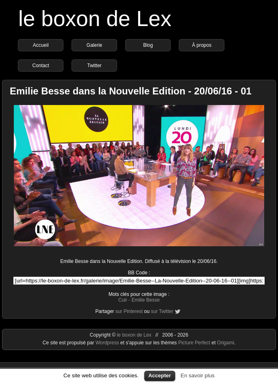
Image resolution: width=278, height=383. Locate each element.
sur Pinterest (129, 311)
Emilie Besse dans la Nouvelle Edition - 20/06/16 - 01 (131, 90)
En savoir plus (197, 375)
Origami (225, 343)
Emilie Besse (146, 300)
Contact (41, 65)
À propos (201, 45)
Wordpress (108, 343)
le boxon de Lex (95, 19)
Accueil (41, 45)
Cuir (122, 300)
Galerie (94, 45)
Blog (148, 45)
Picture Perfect (194, 343)
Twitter (94, 65)
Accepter (159, 375)
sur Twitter (162, 311)
